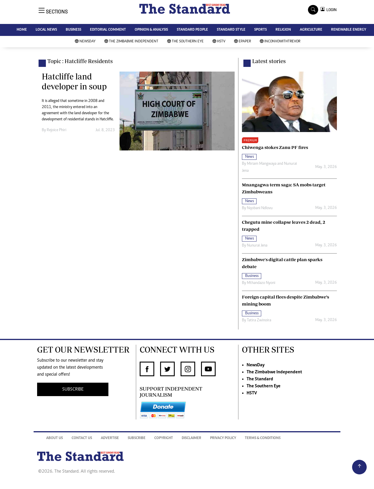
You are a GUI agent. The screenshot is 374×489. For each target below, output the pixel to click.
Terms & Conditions (262, 438)
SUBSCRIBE (73, 389)
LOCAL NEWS (46, 30)
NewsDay (85, 42)
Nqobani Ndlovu (260, 208)
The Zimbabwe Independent (131, 42)
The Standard (260, 379)
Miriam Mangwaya (261, 164)
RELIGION (283, 30)
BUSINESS (73, 30)
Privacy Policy (223, 438)
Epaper (242, 42)
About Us (54, 438)
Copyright (163, 438)
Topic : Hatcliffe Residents (80, 61)
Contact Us (82, 438)
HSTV (218, 42)
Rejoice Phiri (56, 130)
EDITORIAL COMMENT (108, 30)
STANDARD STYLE (231, 30)
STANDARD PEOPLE (192, 30)
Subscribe (137, 438)
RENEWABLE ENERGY (348, 30)
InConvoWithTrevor (280, 42)
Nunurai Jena (257, 246)
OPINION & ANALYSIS (151, 30)
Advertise (110, 438)
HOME (22, 30)
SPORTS (260, 30)
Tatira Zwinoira (259, 320)
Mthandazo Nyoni (261, 283)
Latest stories (269, 61)
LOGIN (331, 9)
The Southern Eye (185, 42)
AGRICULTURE (311, 30)
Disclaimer (191, 438)
